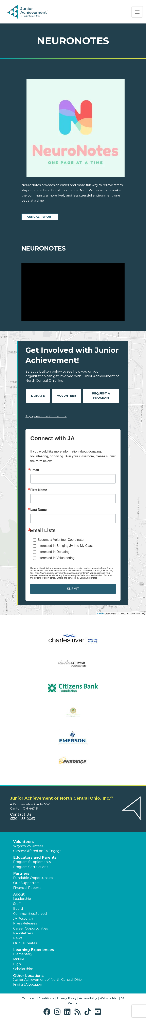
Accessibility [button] (88, 998)
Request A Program (101, 396)
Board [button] (18, 909)
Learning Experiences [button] (33, 950)
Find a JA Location (27, 984)
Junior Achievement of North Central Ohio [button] (47, 980)
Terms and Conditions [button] (38, 998)
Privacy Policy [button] (66, 998)
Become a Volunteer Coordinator (61, 539)
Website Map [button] (109, 998)
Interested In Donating (53, 552)
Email (34, 470)
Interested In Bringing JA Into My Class (65, 545)
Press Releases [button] (25, 923)
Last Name (38, 509)
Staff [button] (17, 904)
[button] (47, 1011)
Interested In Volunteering (56, 558)
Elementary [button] (22, 954)
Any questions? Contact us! (46, 416)
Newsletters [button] (23, 933)
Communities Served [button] (30, 914)
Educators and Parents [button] (35, 857)
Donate (38, 395)
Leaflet (100, 613)
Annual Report (40, 217)
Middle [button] (18, 959)
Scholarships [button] (23, 969)
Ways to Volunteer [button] (28, 846)
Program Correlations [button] (30, 867)
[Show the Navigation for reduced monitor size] (137, 12)
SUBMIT (73, 589)
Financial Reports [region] (27, 888)
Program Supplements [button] (32, 862)
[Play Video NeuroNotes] (73, 292)
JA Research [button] (23, 918)
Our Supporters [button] (26, 883)
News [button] (17, 938)
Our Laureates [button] (25, 943)
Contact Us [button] (20, 814)
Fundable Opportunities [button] (33, 878)
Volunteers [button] (23, 842)
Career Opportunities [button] (30, 928)
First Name (38, 490)
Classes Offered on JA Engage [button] (37, 851)
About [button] (19, 894)
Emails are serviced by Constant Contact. (77, 578)
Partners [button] (21, 873)
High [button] (17, 964)
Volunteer (66, 395)
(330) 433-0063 (22, 819)
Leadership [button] (22, 899)
